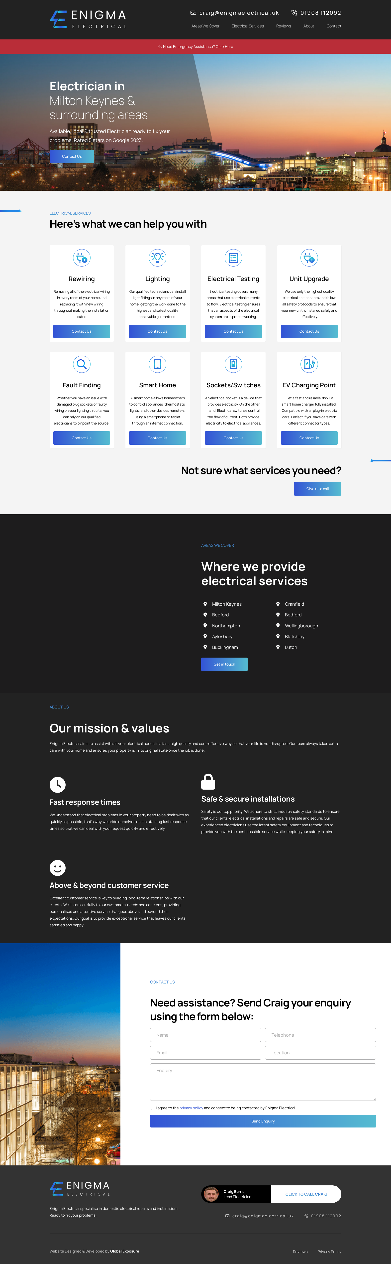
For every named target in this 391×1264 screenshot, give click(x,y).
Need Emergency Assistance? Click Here (195, 46)
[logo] (89, 10)
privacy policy (196, 1108)
